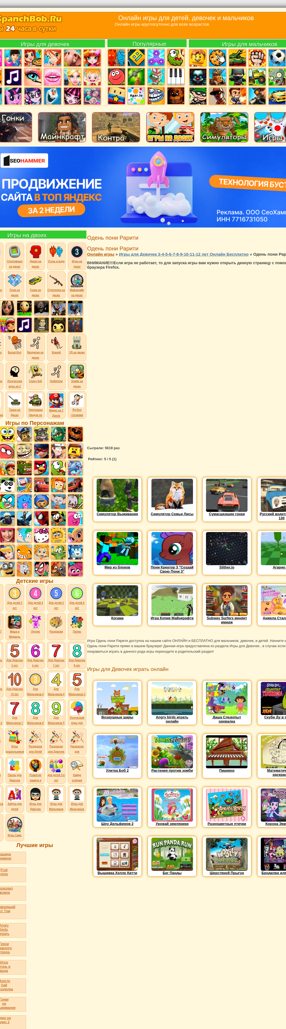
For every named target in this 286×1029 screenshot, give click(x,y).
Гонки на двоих (35, 285)
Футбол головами (77, 410)
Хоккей (56, 345)
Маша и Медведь (15, 627)
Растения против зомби (172, 769)
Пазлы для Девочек (15, 776)
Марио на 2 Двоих (56, 411)
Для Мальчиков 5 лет (77, 692)
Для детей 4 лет (35, 598)
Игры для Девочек (35, 799)
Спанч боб (35, 374)
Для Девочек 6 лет (35, 661)
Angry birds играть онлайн (172, 717)
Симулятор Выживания (117, 512)
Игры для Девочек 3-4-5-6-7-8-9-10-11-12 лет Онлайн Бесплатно (184, 254)
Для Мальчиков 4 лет (56, 692)
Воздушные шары (117, 715)
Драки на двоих (35, 256)
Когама (117, 616)
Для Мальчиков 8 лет (35, 721)
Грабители (56, 374)
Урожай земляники (172, 822)
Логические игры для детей (76, 721)
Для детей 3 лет (14, 598)
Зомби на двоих (77, 376)
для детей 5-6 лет (56, 776)
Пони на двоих (15, 285)
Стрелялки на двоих (56, 285)
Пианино (227, 769)
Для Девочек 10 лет (14, 690)
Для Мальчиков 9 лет (56, 721)
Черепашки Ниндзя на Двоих (35, 413)
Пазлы (77, 624)
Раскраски (56, 624)
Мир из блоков (117, 565)
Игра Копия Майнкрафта (172, 616)
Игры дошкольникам (15, 747)
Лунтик (35, 624)
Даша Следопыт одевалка (227, 717)
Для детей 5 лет (56, 598)
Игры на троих (77, 256)
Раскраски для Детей (35, 747)
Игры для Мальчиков (56, 804)
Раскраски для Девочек (56, 747)
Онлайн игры (101, 254)
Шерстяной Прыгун (227, 871)
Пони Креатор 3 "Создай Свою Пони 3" (172, 567)
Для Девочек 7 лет (56, 661)
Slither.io (227, 565)
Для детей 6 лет (77, 598)
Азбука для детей (14, 804)
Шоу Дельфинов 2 (117, 822)
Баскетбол (15, 345)
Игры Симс (14, 833)
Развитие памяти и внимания (35, 778)
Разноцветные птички (227, 822)
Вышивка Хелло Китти (117, 871)
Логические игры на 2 (14, 376)
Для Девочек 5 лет (14, 661)
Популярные (149, 44)
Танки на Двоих (15, 410)
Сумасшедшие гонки (227, 512)
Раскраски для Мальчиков (77, 750)
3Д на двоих (77, 345)
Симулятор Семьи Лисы (172, 512)
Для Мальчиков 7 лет (14, 721)
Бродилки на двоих (35, 347)
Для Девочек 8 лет (77, 661)
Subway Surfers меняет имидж (227, 618)
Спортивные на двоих (14, 256)
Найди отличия (77, 776)
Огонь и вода (56, 254)
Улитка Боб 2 (117, 769)
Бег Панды (172, 871)
